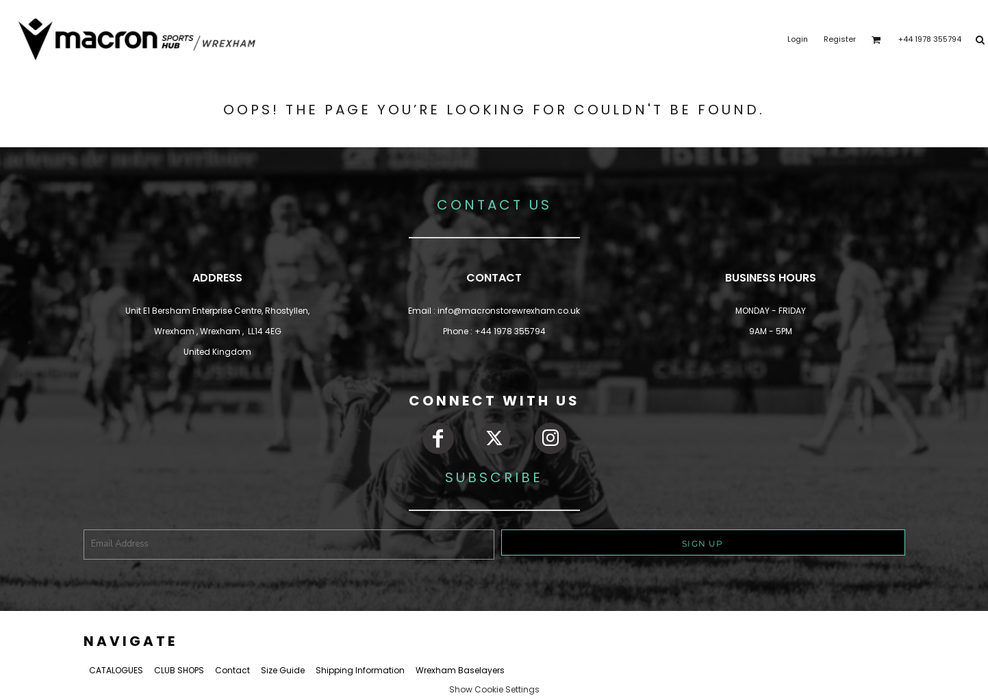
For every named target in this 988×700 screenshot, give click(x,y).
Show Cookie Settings (494, 689)
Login (797, 39)
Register (840, 39)
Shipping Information (360, 670)
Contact (232, 670)
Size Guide (283, 670)
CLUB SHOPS (179, 670)
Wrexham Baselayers (460, 670)
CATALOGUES (116, 670)
